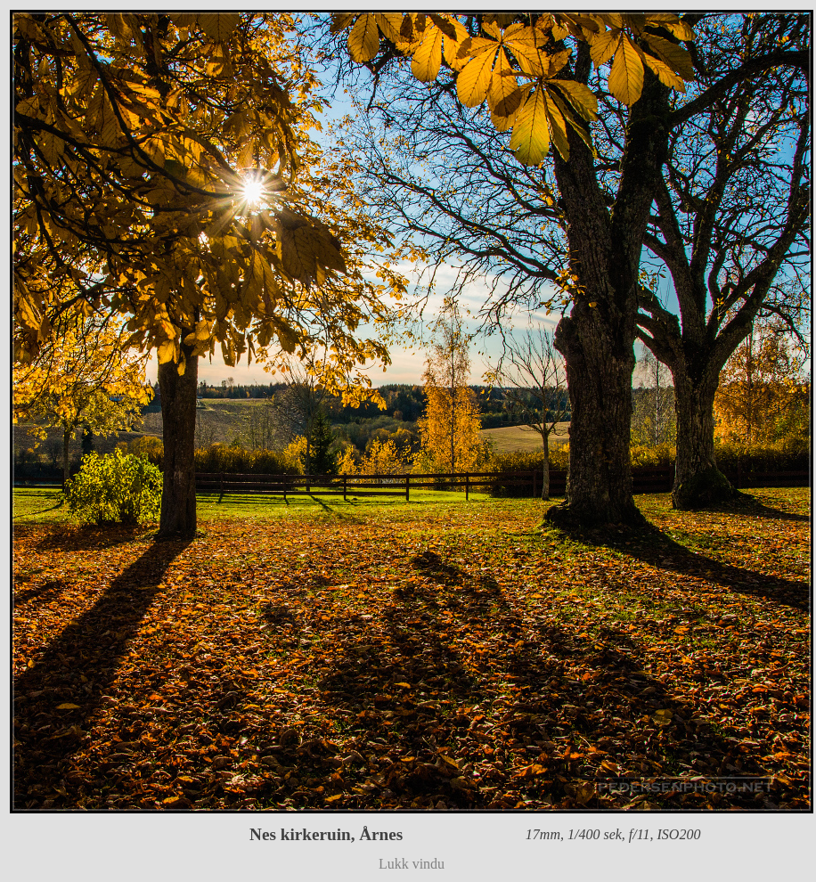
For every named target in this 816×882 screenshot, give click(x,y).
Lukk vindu (412, 863)
